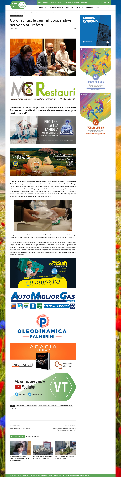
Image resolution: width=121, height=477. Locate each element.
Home (11, 13)
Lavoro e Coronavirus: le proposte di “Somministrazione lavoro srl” (64, 429)
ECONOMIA (90, 7)
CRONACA (42, 7)
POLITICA (69, 7)
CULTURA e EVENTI (56, 7)
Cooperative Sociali (44, 405)
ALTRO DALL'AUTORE (32, 437)
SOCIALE (79, 7)
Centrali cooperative (31, 405)
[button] (108, 8)
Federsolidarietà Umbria (65, 405)
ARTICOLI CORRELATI (17, 437)
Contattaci (77, 2)
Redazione (84, 2)
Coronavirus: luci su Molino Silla (20, 428)
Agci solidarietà (20, 405)
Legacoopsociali (15, 408)
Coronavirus (54, 405)
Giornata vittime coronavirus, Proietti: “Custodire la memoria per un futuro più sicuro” (20, 458)
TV (98, 7)
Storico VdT (69, 2)
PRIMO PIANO (18, 13)
